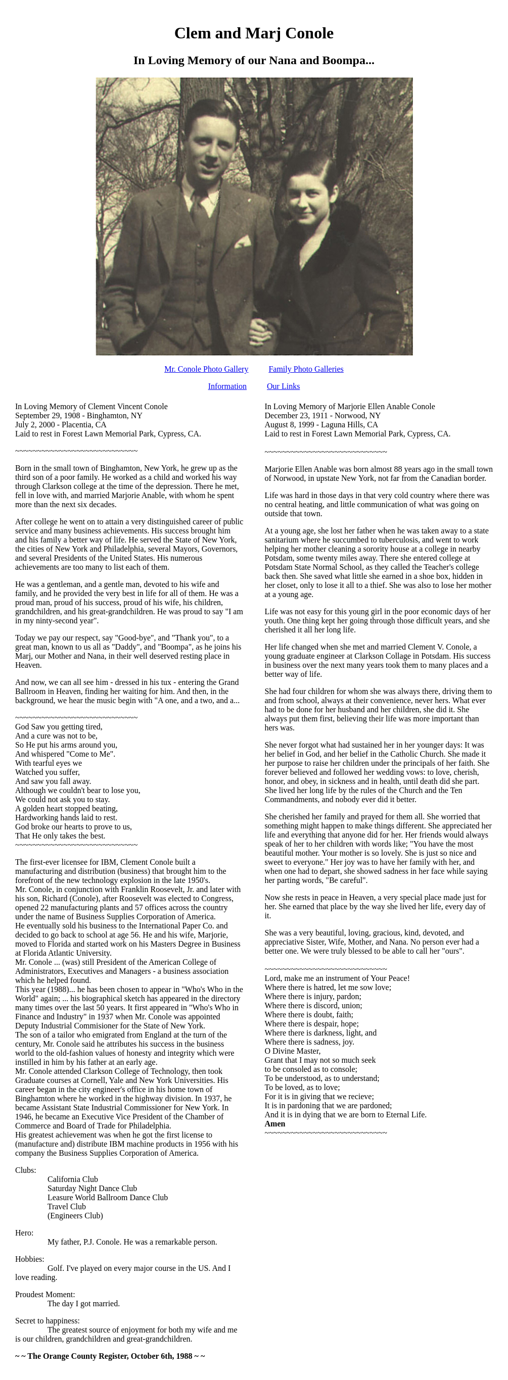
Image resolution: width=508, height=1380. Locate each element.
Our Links (283, 386)
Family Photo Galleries (305, 369)
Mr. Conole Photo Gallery (206, 369)
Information (227, 386)
